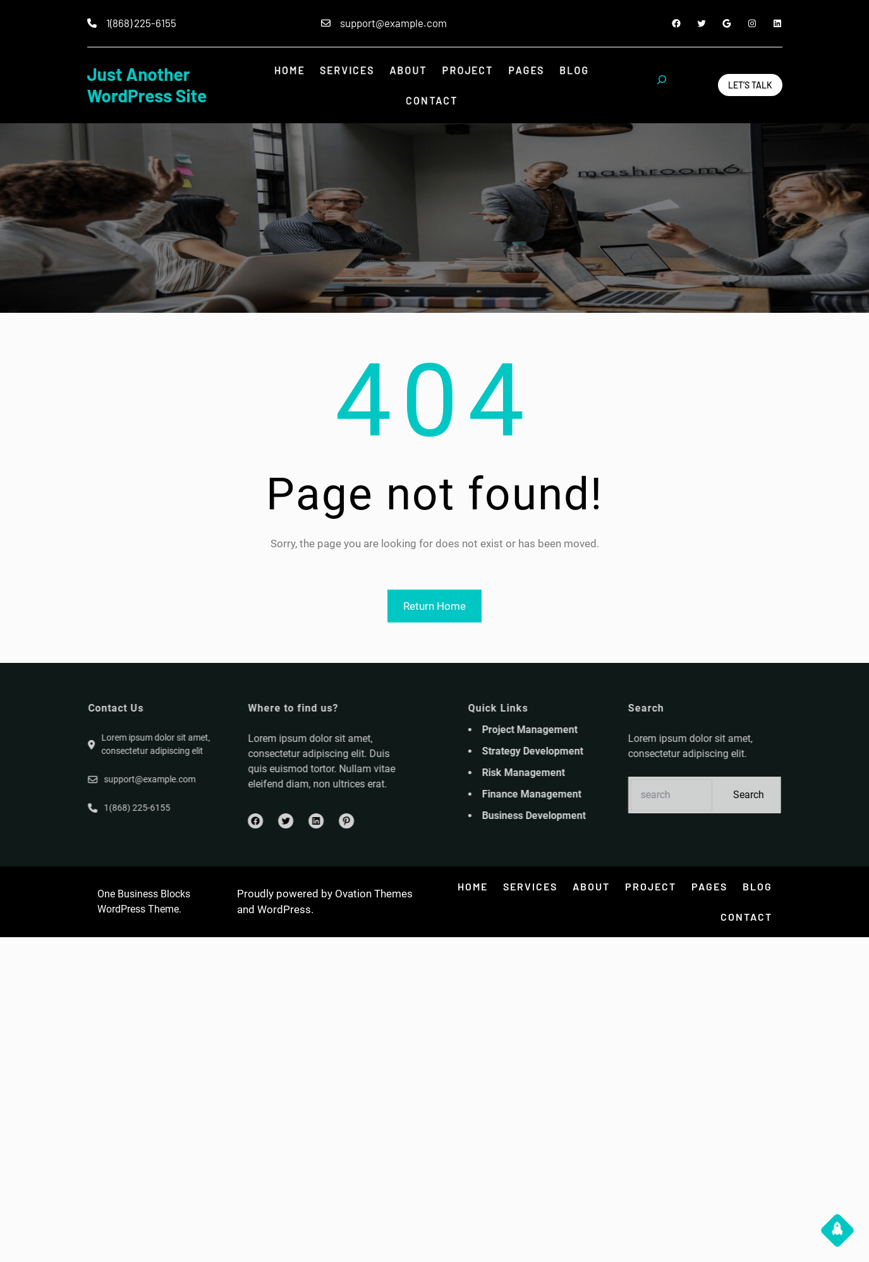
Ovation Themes (374, 893)
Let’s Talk (750, 85)
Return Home (434, 606)
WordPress (284, 909)
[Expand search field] (661, 85)
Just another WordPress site (147, 84)
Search (802, 795)
